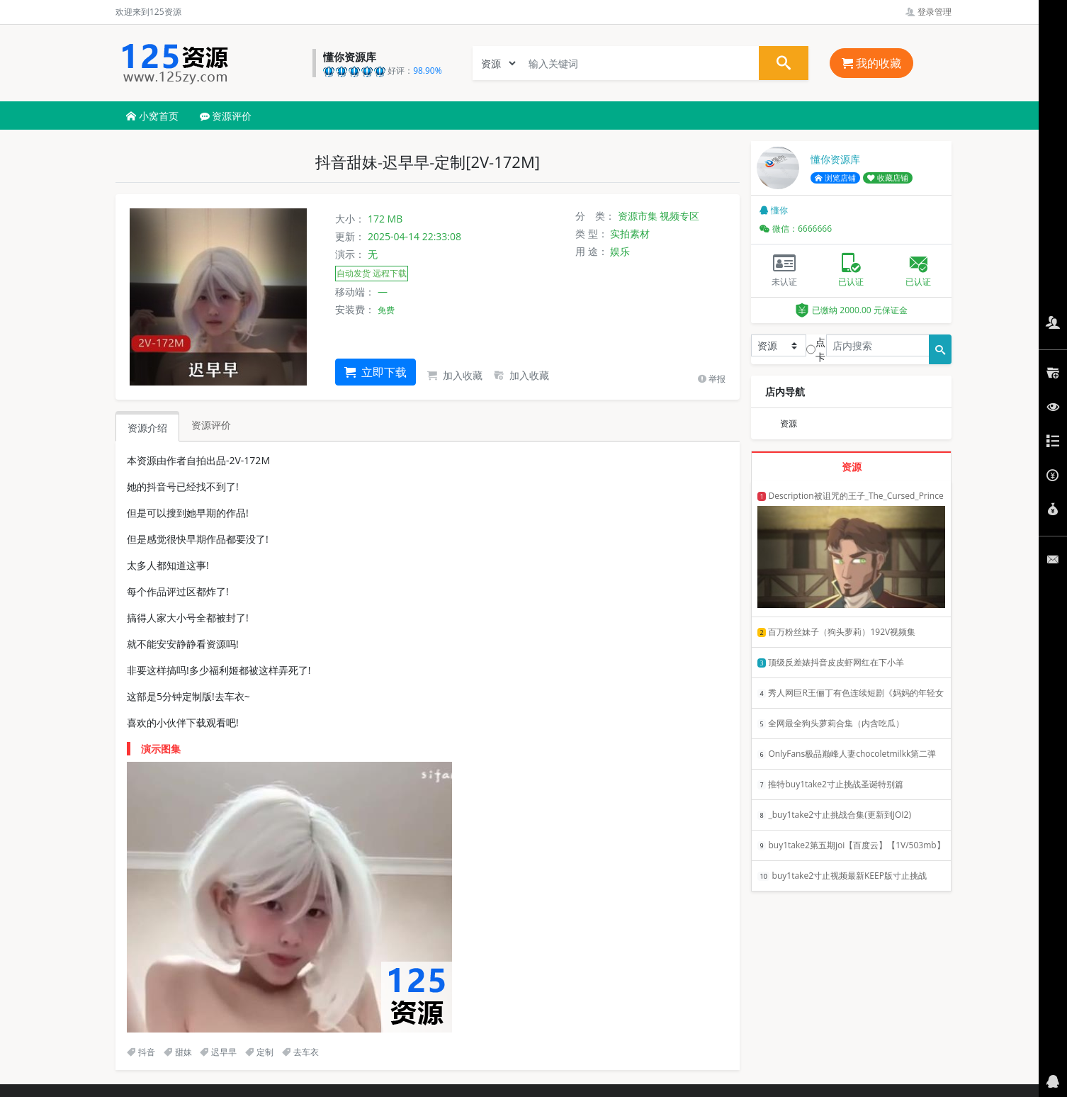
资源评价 (226, 116)
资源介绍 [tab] (147, 427)
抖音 (141, 1052)
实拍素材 (630, 233)
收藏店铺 (887, 178)
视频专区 (679, 216)
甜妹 (178, 1052)
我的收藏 (871, 63)
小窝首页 (152, 116)
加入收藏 (454, 375)
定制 (259, 1052)
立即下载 (375, 372)
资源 (788, 423)
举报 (712, 379)
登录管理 (928, 12)
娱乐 (620, 251)
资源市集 (637, 216)
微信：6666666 (796, 229)
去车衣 (300, 1052)
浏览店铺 (835, 178)
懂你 (774, 210)
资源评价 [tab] (211, 425)
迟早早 (218, 1052)
